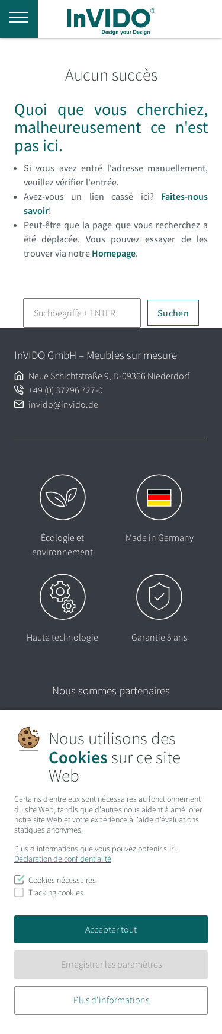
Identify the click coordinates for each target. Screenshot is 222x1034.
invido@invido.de (63, 404)
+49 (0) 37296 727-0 (65, 390)
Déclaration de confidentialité (62, 858)
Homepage (114, 253)
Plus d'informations (111, 1000)
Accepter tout (111, 929)
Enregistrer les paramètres (111, 964)
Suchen (173, 313)
